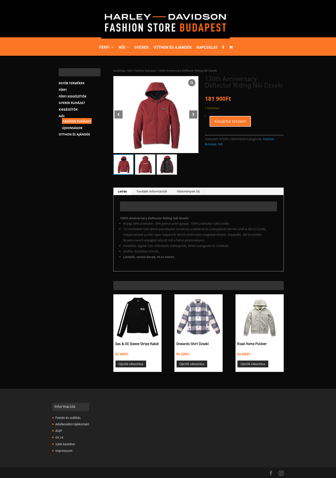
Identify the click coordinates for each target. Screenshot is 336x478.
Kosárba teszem (230, 121)
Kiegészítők (68, 109)
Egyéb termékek (71, 83)
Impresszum (63, 451)
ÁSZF (58, 431)
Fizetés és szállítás (68, 418)
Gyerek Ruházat (72, 103)
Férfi (104, 48)
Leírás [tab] (122, 191)
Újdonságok (72, 128)
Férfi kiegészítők (72, 96)
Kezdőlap (119, 70)
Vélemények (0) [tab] (188, 191)
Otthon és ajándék (173, 48)
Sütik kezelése (65, 444)
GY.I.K (59, 437)
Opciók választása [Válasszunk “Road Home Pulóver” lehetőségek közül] (252, 364)
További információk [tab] (151, 191)
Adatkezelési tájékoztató (72, 424)
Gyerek (141, 48)
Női (122, 48)
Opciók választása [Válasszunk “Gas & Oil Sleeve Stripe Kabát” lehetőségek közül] (130, 364)
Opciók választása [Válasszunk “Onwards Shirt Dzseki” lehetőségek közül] (192, 364)
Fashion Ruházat (145, 70)
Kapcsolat (207, 48)
